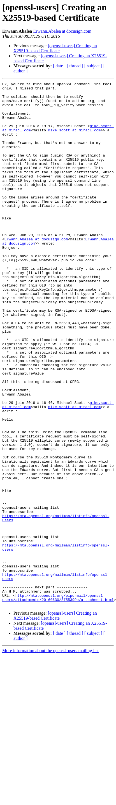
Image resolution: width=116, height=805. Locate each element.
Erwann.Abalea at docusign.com (62, 31)
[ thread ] (75, 65)
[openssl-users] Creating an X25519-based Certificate (55, 48)
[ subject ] (93, 65)
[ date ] (59, 65)
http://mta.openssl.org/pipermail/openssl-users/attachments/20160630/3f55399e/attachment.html (58, 701)
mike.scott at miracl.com (74, 140)
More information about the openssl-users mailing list (50, 754)
